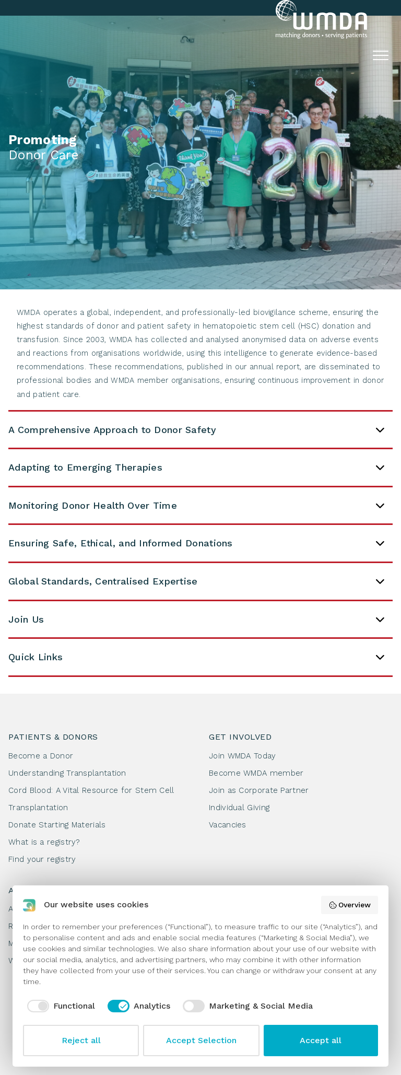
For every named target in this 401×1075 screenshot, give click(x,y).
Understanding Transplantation (67, 773)
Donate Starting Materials (57, 824)
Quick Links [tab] (196, 657)
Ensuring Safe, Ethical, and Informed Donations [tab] (196, 543)
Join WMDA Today (242, 756)
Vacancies (227, 824)
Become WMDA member (256, 773)
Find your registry (42, 859)
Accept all (320, 1040)
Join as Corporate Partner (259, 790)
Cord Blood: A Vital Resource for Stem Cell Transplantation (91, 799)
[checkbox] (59, 1006)
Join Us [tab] (196, 619)
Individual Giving (239, 807)
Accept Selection (201, 1040)
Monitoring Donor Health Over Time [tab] (196, 505)
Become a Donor (40, 756)
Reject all (81, 1040)
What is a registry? (44, 842)
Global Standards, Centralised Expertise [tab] (196, 581)
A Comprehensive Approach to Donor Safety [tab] (196, 430)
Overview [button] (349, 905)
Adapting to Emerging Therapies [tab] (196, 467)
